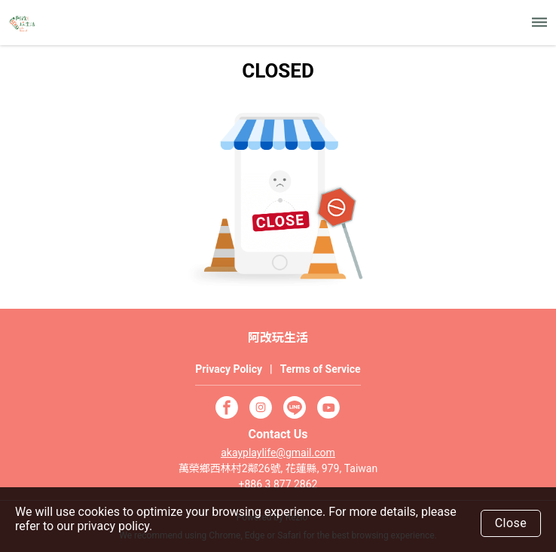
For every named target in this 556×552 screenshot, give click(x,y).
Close (511, 523)
